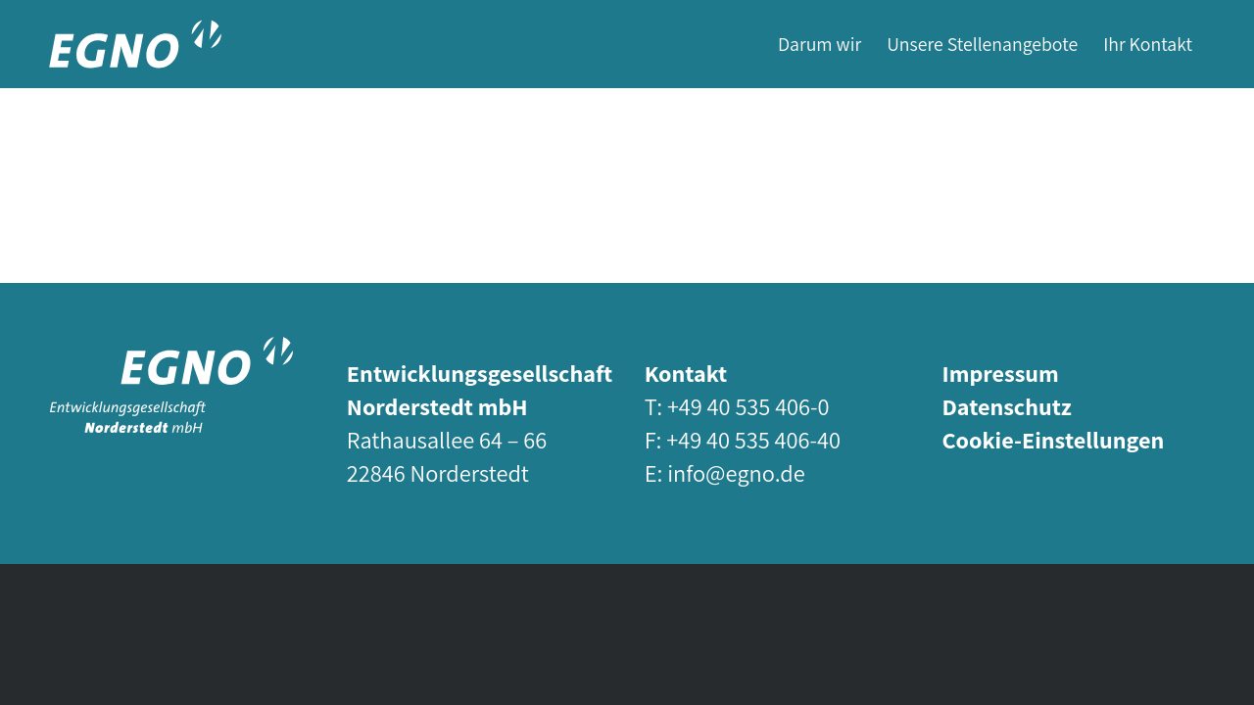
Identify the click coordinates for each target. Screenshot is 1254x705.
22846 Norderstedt (438, 473)
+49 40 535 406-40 (753, 439)
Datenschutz (1006, 406)
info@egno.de (735, 473)
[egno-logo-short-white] (135, 44)
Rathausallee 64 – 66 (447, 439)
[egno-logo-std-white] (171, 385)
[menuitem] (819, 44)
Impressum (999, 373)
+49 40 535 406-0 (748, 406)
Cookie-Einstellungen (1052, 439)
